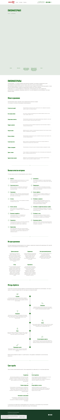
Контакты (24, 2)
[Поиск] (51, 2)
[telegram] (49, 2)
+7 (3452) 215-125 (41, 1)
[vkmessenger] (46, 2)
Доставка (20, 2)
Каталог (17, 2)
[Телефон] (48, 414)
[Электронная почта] (48, 2)
